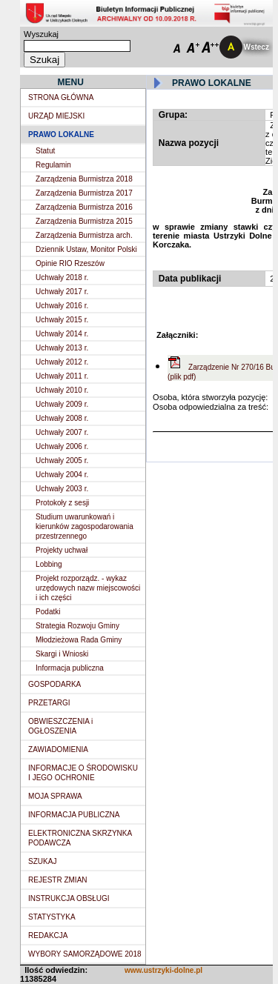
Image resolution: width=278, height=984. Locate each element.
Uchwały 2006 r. (62, 446)
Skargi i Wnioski (62, 654)
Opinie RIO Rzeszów (70, 263)
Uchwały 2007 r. (62, 432)
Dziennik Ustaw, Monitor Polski (86, 249)
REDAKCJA (47, 935)
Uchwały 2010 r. (62, 390)
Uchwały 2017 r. (62, 291)
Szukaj (44, 59)
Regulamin (53, 165)
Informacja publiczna (70, 668)
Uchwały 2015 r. (62, 320)
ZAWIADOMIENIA (58, 749)
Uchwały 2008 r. (62, 418)
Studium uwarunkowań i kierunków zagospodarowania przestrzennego (84, 526)
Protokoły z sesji (62, 503)
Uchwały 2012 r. (62, 362)
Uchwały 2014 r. (62, 334)
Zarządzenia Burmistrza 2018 (84, 179)
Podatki (48, 612)
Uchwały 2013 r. (62, 348)
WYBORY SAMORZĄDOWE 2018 (84, 954)
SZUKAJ (42, 861)
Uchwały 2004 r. (62, 475)
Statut (45, 151)
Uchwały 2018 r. (62, 277)
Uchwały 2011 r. (62, 376)
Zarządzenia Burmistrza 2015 (84, 221)
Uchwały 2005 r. (62, 460)
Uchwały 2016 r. (62, 306)
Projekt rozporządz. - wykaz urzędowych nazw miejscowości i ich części (88, 588)
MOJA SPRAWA (55, 796)
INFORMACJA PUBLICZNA (73, 815)
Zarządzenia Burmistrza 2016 (84, 207)
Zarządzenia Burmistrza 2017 (84, 193)
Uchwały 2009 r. (62, 404)
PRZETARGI (49, 703)
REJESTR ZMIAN (57, 880)
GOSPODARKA (54, 684)
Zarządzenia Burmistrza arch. (84, 235)
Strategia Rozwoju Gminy (77, 626)
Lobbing (49, 564)
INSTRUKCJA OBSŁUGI (68, 898)
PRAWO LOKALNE (61, 134)
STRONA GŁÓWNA (60, 97)
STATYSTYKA (52, 917)
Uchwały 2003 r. (62, 489)
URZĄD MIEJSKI (56, 116)
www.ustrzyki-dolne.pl (163, 970)
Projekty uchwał (61, 550)
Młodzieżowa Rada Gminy (79, 640)
